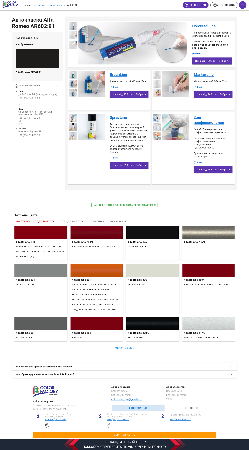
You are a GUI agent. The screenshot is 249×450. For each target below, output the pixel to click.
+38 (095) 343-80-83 (29, 98)
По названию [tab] (118, 221)
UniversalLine (204, 26)
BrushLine (118, 74)
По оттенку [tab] (96, 221)
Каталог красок (119, 391)
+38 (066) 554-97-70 (29, 136)
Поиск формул (174, 391)
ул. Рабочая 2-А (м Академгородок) (37, 95)
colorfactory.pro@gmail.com (126, 399)
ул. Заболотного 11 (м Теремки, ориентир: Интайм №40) (35, 113)
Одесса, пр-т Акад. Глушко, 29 (185, 415)
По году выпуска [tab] (72, 221)
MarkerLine (204, 74)
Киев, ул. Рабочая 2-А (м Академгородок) (58, 415)
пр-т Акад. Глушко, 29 (29, 132)
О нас (169, 398)
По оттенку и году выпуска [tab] (35, 221)
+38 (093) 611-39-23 (29, 118)
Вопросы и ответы (121, 395)
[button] (37, 86)
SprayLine (118, 117)
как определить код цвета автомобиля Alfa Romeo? (124, 205)
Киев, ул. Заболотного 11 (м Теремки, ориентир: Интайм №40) (127, 415)
